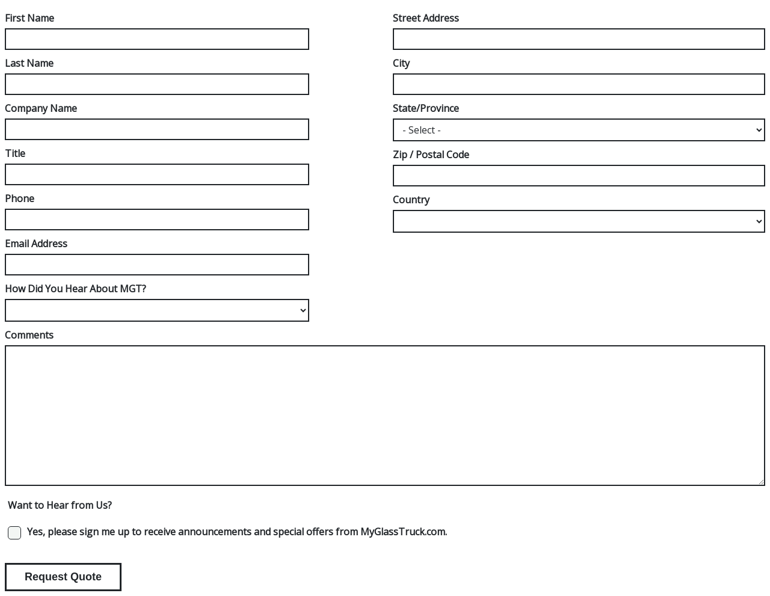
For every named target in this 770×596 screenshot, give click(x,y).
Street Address (426, 18)
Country (411, 199)
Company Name (41, 108)
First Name (29, 18)
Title (15, 153)
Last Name (29, 63)
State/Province (426, 108)
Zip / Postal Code (431, 154)
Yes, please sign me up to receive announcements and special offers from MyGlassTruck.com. (237, 531)
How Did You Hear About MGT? (75, 288)
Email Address (36, 243)
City (401, 63)
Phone (19, 198)
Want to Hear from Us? (60, 505)
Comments (29, 335)
